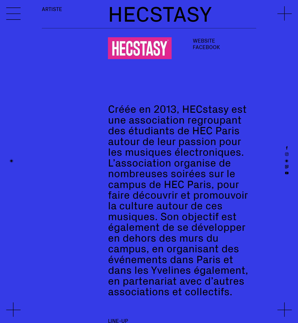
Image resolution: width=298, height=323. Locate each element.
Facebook (206, 47)
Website (204, 40)
